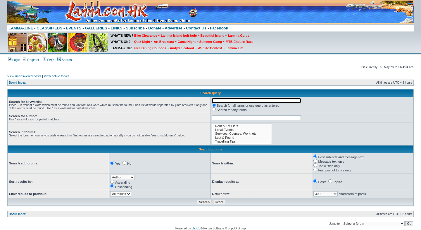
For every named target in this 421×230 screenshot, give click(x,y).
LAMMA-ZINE (20, 28)
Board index (17, 82)
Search (64, 60)
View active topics (56, 76)
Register (31, 60)
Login (14, 60)
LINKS (116, 28)
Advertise (173, 28)
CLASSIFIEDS (49, 28)
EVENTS (73, 28)
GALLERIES (96, 28)
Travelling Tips (242, 141)
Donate (154, 28)
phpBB (195, 228)
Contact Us (196, 28)
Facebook (219, 28)
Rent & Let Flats (242, 126)
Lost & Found (242, 138)
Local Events (242, 130)
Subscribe (135, 28)
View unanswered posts (24, 76)
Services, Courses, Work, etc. (242, 134)
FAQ (48, 60)
